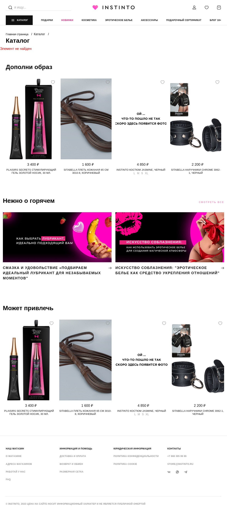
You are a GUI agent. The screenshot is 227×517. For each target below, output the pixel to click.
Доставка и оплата (73, 456)
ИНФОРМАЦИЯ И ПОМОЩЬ (76, 448)
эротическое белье (119, 20)
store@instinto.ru (180, 464)
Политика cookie (125, 464)
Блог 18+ (215, 20)
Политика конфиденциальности (136, 456)
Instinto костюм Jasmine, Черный (141, 169)
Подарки (47, 20)
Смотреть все (211, 202)
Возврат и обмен (71, 464)
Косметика (89, 20)
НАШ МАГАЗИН (15, 448)
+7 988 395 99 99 (177, 456)
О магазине (14, 456)
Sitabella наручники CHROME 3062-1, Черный (195, 171)
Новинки (67, 20)
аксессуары (149, 20)
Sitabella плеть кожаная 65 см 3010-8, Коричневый (86, 171)
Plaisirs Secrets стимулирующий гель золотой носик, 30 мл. (31, 171)
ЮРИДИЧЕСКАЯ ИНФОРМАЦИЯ (132, 448)
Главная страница (17, 34)
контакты (174, 448)
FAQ (8, 479)
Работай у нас (15, 471)
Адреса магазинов (19, 464)
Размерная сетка (71, 471)
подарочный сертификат (183, 20)
